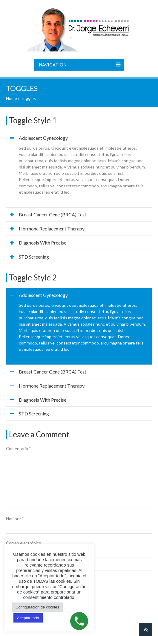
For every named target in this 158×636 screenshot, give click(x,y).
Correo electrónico (25, 542)
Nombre (15, 518)
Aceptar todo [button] (28, 618)
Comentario (18, 448)
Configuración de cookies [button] (37, 607)
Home (11, 98)
